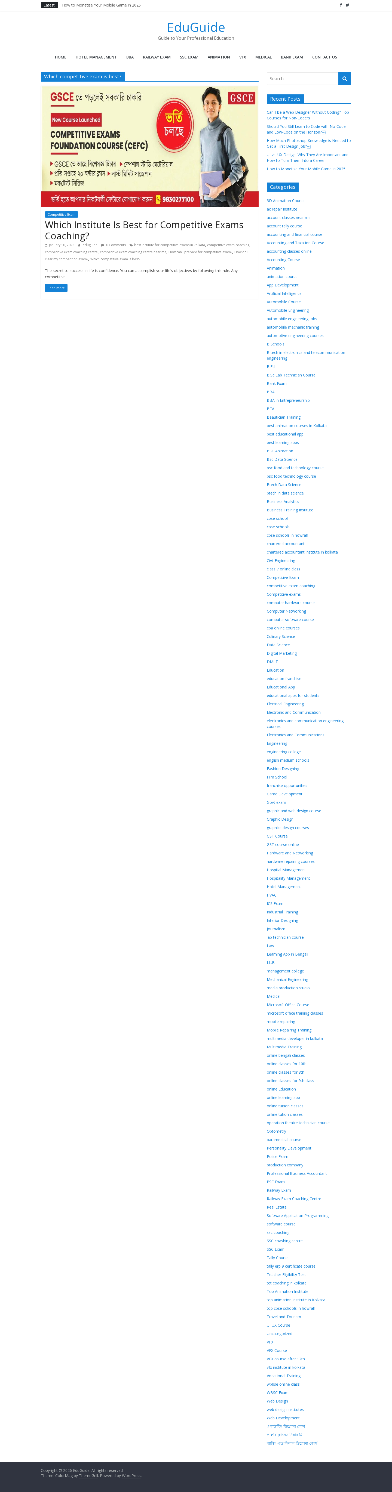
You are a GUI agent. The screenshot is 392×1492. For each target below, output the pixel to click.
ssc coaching (278, 1232)
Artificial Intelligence (284, 293)
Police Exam (277, 1156)
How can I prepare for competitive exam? (200, 252)
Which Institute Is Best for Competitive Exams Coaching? (144, 230)
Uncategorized (279, 1333)
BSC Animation (280, 450)
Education (275, 670)
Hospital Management (286, 869)
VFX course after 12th (286, 1358)
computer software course (290, 619)
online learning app (283, 1097)
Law (270, 945)
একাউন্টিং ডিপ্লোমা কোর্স (286, 1426)
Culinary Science (281, 636)
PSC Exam (276, 1181)
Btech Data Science (284, 484)
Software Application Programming (298, 1215)
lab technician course (285, 937)
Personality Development (289, 1148)
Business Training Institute (290, 509)
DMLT (272, 661)
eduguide (90, 245)
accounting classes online (289, 251)
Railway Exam (157, 57)
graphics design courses (288, 827)
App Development (283, 285)
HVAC (272, 895)
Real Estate (277, 1207)
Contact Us (324, 57)
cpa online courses (283, 628)
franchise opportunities (287, 785)
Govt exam (276, 802)
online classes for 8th (285, 1072)
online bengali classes (286, 1055)
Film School (277, 777)
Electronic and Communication (294, 712)
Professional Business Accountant (297, 1173)
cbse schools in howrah (287, 535)
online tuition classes (285, 1105)
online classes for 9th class (290, 1080)
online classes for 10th (287, 1063)
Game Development (284, 793)
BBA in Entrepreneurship (288, 400)
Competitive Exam (61, 214)
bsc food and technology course (295, 467)
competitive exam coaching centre (71, 252)
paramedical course (284, 1139)
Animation (219, 57)
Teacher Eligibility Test (286, 1274)
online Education (281, 1089)
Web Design (277, 1401)
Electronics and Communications (295, 734)
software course (281, 1224)
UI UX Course (278, 1325)
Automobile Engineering (288, 310)
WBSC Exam (278, 1392)
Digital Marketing (282, 653)
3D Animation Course (286, 200)
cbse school (277, 518)
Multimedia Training (284, 1046)
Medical (263, 57)
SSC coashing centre (285, 1240)
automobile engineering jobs (292, 318)
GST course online (283, 844)
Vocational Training (284, 1375)
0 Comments (113, 245)
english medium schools (288, 760)
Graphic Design (280, 819)
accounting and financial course (294, 234)
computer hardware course (291, 602)
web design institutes (285, 1409)
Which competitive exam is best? (115, 259)
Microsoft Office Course (288, 1004)
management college (285, 971)
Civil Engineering (281, 560)
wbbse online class (283, 1384)
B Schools (275, 344)
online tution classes (285, 1114)
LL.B (271, 962)
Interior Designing (282, 920)
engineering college (284, 751)
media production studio (288, 987)
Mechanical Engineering (287, 979)
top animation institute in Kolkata (296, 1299)
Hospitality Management (288, 878)
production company (285, 1164)
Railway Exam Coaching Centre (294, 1198)
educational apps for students (293, 695)
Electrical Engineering (285, 703)
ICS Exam (275, 903)
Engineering (277, 743)
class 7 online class (283, 569)
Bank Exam (292, 57)
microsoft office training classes (295, 1013)
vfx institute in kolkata (286, 1367)
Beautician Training (284, 417)
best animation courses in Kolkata (297, 425)
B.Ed (271, 366)
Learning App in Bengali (287, 954)
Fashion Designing (283, 768)
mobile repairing (281, 1021)
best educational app (285, 434)
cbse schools (278, 526)
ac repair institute (282, 209)
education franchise (284, 678)
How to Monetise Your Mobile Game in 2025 (101, 5)
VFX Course (277, 1350)
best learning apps (283, 442)
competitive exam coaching (228, 245)
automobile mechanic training (293, 327)
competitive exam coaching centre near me (133, 252)
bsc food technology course (291, 476)
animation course (282, 276)
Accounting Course (283, 259)
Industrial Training (282, 912)
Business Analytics (283, 501)
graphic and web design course (294, 810)
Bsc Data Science (282, 459)
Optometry (276, 1131)
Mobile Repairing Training (289, 1030)
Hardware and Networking (290, 852)
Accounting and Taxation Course (295, 242)
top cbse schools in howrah (291, 1308)
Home (60, 57)
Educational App (281, 687)
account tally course (284, 225)
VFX (242, 57)
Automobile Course (284, 301)
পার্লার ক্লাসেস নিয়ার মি (284, 1434)
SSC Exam (189, 57)
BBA (130, 57)
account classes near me (289, 217)
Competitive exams (284, 594)
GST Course (277, 836)
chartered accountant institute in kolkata (302, 552)
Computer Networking (286, 611)
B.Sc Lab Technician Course (291, 375)
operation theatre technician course (298, 1122)
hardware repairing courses (291, 861)
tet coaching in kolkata (287, 1283)
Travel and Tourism (284, 1316)
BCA (270, 408)
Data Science (278, 644)
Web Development (283, 1417)
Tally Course (278, 1257)
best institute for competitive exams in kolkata (169, 245)
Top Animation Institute (287, 1291)
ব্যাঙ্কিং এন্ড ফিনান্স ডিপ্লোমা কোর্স (292, 1443)
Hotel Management (96, 57)
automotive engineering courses (295, 335)
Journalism (276, 928)
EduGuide (196, 26)
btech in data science (285, 493)
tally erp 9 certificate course (291, 1266)
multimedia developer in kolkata (295, 1038)
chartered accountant (286, 543)
